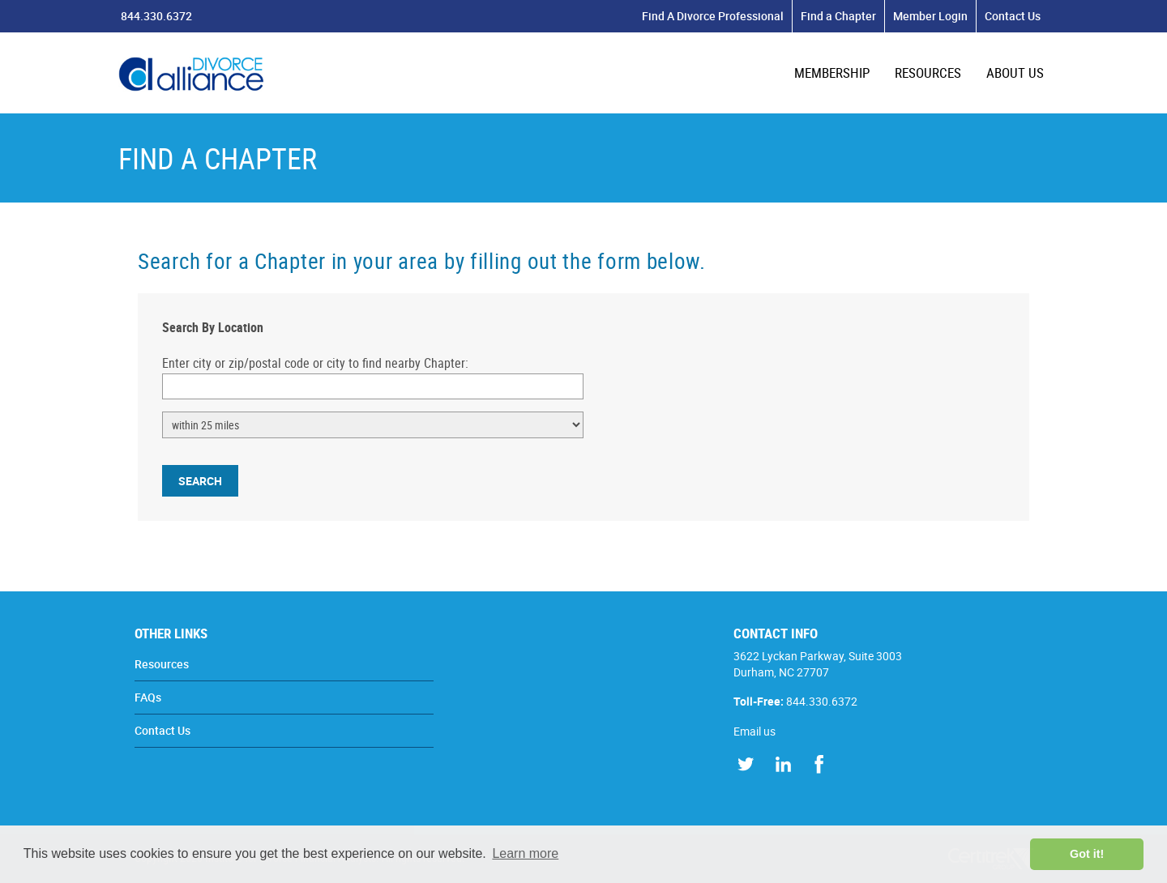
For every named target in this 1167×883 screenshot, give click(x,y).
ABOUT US (1015, 72)
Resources (162, 664)
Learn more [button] (525, 853)
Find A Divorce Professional (713, 15)
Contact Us (1013, 15)
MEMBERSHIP (832, 72)
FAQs (148, 697)
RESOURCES (928, 72)
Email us (754, 731)
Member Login (930, 15)
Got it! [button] (1087, 853)
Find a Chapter (838, 15)
